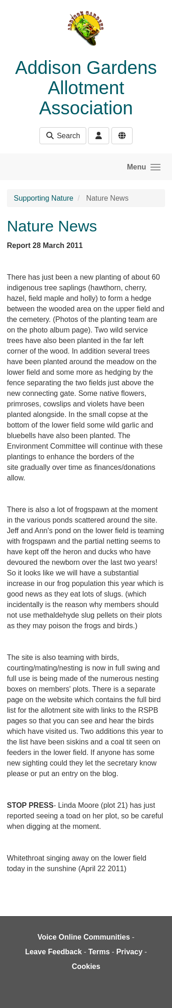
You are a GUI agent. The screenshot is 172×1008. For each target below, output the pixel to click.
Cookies (86, 966)
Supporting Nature (43, 198)
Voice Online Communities (84, 937)
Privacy (130, 952)
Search (62, 136)
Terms (99, 952)
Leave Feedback (53, 952)
